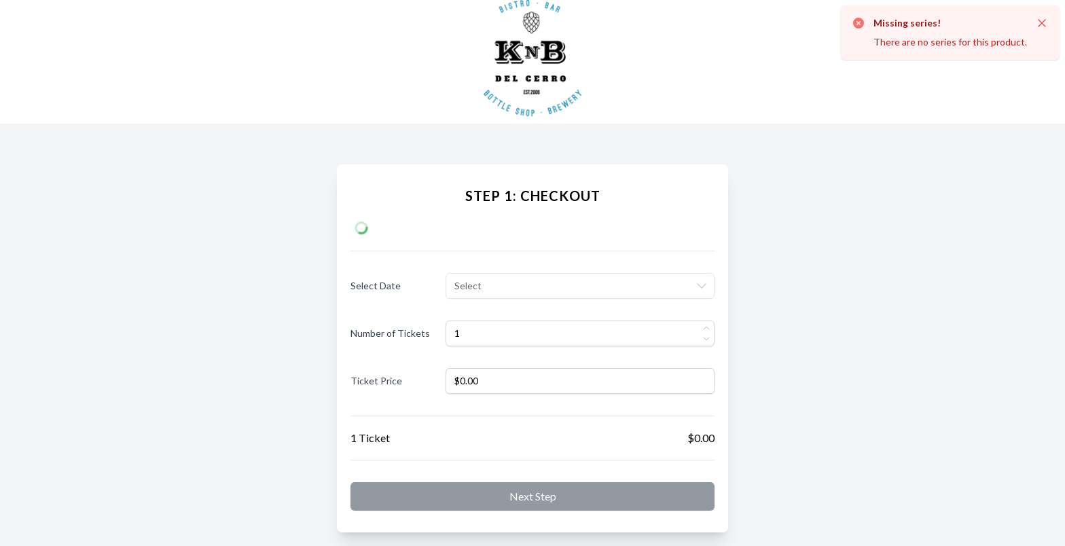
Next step (532, 496)
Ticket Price (376, 380)
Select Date (375, 285)
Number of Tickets (390, 333)
